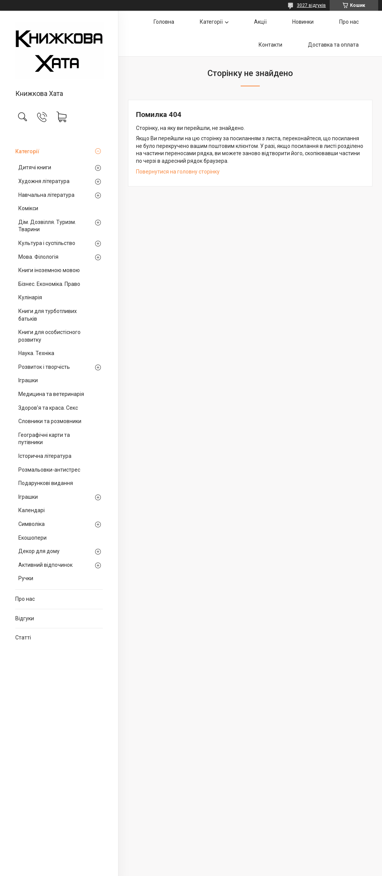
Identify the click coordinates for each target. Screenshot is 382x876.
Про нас (25, 599)
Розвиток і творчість (44, 367)
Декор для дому (39, 551)
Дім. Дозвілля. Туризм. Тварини (47, 226)
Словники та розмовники (49, 421)
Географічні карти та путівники (44, 439)
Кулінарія (30, 297)
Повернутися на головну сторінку (178, 172)
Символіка (31, 524)
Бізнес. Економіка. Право (49, 284)
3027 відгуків (311, 5)
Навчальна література (46, 195)
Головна (164, 22)
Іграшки (28, 380)
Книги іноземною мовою (49, 270)
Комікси (28, 208)
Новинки (303, 22)
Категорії (27, 151)
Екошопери (32, 538)
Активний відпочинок (45, 565)
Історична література (44, 456)
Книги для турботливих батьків (47, 315)
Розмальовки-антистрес (49, 470)
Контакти (270, 45)
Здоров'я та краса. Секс (48, 408)
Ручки (25, 578)
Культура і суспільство (46, 243)
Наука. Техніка (36, 353)
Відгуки (24, 618)
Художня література (44, 181)
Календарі (31, 510)
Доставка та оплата (333, 45)
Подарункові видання (45, 483)
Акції (260, 22)
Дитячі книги (34, 167)
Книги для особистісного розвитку (49, 336)
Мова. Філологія (38, 257)
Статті (23, 637)
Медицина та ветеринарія (51, 394)
